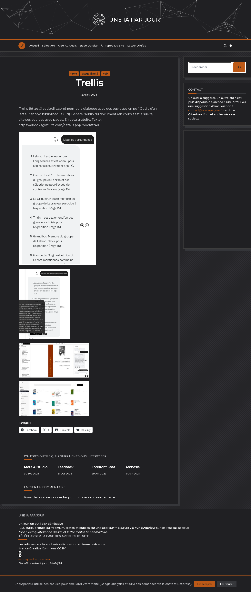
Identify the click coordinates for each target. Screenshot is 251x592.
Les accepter (204, 584)
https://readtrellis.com (47, 108)
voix (105, 73)
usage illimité (90, 73)
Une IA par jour (134, 19)
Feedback (66, 467)
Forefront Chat (103, 467)
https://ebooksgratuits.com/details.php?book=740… (60, 125)
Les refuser (227, 584)
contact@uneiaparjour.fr (205, 110)
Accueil (34, 45)
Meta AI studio (35, 467)
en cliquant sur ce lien (34, 559)
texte (73, 73)
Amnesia (133, 467)
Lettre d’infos (136, 45)
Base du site (89, 45)
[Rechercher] (239, 67)
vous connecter (55, 497)
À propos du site (112, 45)
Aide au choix (67, 45)
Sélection (48, 45)
